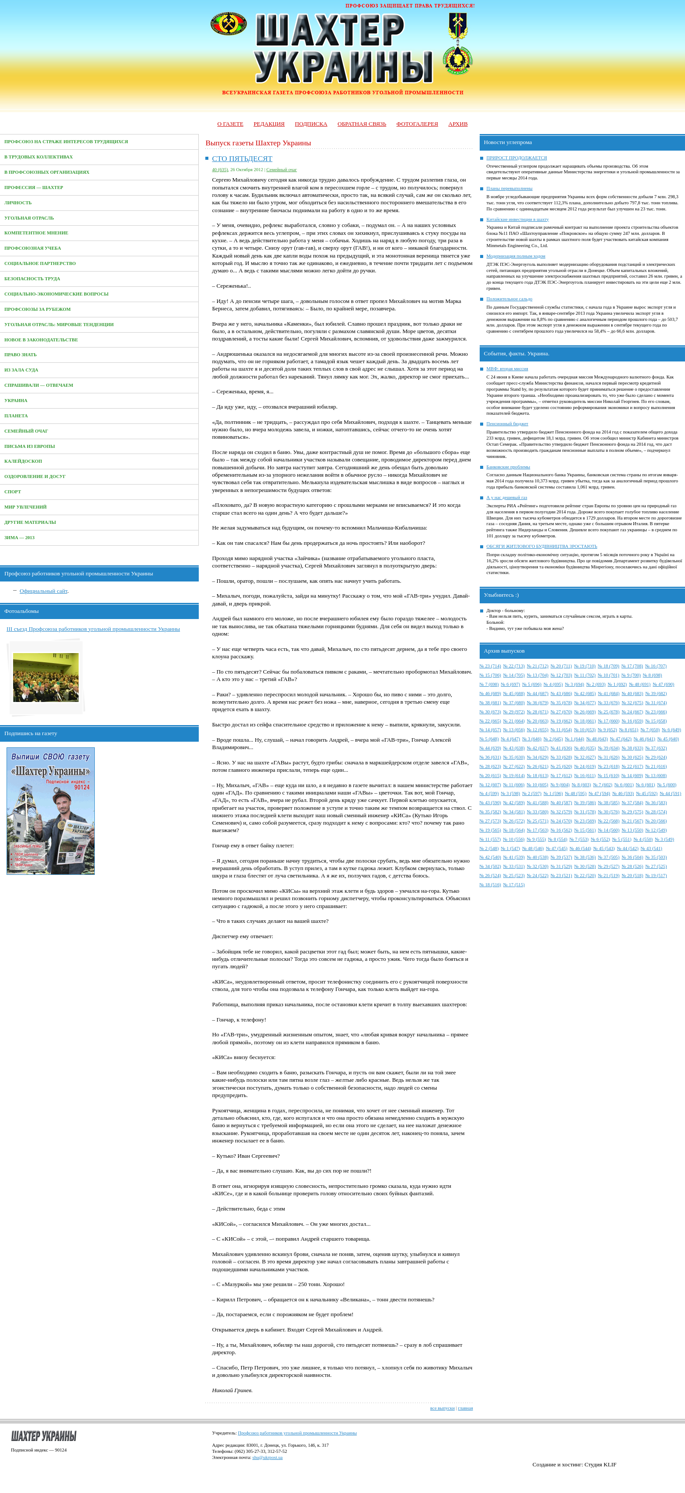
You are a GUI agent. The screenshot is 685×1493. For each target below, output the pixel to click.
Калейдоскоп (23, 461)
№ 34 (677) (585, 702)
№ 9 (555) (536, 839)
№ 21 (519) (608, 875)
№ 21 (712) (537, 666)
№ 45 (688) (514, 693)
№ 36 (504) (632, 857)
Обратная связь (362, 123)
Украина (16, 400)
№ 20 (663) (537, 721)
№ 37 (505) (608, 857)
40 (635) (220, 169)
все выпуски (442, 1408)
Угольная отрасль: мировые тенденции (59, 324)
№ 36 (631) (490, 757)
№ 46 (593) (623, 793)
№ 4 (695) (553, 684)
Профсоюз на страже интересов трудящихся (66, 141)
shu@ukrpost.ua (268, 1457)
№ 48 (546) (532, 848)
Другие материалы (30, 522)
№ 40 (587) (561, 802)
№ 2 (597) (531, 793)
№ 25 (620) (561, 766)
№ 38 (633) (632, 748)
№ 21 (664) (514, 721)
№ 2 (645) (553, 738)
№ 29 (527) (608, 866)
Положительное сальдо (510, 298)
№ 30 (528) (585, 866)
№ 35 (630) (514, 757)
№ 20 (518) (632, 875)
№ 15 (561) (585, 830)
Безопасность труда (32, 278)
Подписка (311, 123)
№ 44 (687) (537, 693)
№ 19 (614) (514, 775)
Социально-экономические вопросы (56, 294)
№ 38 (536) (585, 857)
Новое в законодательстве (41, 339)
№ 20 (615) (490, 775)
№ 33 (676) (608, 702)
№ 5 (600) (666, 784)
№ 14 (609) (632, 775)
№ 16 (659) (632, 721)
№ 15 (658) (656, 721)
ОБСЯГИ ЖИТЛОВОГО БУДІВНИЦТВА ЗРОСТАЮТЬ (542, 546)
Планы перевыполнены (510, 188)
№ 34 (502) (490, 866)
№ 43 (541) (651, 848)
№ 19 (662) (561, 721)
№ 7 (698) (489, 684)
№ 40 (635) (585, 748)
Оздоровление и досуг (35, 476)
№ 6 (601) (624, 784)
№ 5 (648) (489, 738)
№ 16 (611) (585, 775)
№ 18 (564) (514, 830)
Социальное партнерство (40, 263)
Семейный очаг (26, 431)
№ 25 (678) (608, 711)
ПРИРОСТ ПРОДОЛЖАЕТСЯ (517, 157)
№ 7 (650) (650, 729)
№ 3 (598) (510, 793)
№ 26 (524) (490, 875)
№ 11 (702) (585, 675)
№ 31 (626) (608, 757)
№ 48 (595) (575, 793)
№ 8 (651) (628, 729)
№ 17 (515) (514, 884)
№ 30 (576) (608, 811)
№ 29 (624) (656, 757)
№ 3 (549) (664, 839)
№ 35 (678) (561, 702)
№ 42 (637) (537, 748)
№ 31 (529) (561, 866)
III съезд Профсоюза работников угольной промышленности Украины (93, 629)
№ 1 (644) (574, 738)
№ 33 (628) (561, 757)
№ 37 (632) (656, 748)
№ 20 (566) (656, 821)
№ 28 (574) (656, 811)
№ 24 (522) (537, 875)
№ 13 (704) (537, 675)
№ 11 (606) (514, 784)
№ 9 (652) (607, 729)
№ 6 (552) (600, 839)
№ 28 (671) (537, 711)
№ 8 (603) (581, 784)
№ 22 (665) (490, 721)
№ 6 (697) (510, 684)
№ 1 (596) (553, 793)
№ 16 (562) (561, 830)
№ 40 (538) (537, 857)
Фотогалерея (417, 123)
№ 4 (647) (510, 738)
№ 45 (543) (604, 848)
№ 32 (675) (632, 702)
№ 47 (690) (663, 684)
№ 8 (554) (557, 839)
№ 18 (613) (537, 775)
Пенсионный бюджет (508, 423)
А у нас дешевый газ (507, 497)
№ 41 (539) (514, 857)
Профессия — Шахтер (33, 187)
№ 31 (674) (656, 702)
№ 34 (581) (514, 811)
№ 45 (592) (646, 793)
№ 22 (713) (514, 666)
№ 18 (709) (608, 666)
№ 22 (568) (608, 821)
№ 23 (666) (656, 711)
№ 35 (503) (656, 857)
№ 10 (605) (537, 784)
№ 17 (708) (632, 666)
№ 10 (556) (513, 839)
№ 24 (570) (561, 821)
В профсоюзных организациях (47, 172)
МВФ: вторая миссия (507, 368)
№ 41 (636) (561, 748)
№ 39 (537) (561, 857)
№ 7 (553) (578, 839)
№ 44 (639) (490, 748)
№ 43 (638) (514, 748)
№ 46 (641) (644, 738)
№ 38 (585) (608, 802)
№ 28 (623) (490, 766)
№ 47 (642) (620, 738)
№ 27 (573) (490, 821)
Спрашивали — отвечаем (38, 385)
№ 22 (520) (585, 875)
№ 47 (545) (556, 848)
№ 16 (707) (656, 666)
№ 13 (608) (656, 775)
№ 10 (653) (584, 729)
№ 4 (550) (643, 839)
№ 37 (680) (514, 702)
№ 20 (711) (561, 666)
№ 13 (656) (514, 729)
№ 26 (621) (537, 766)
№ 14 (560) (608, 830)
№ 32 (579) (561, 811)
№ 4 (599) (489, 793)
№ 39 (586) (585, 802)
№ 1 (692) (617, 684)
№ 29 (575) (632, 811)
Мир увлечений (25, 507)
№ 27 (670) (561, 711)
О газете (230, 123)
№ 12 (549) (656, 830)
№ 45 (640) (668, 738)
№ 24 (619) (585, 766)
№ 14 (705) (514, 675)
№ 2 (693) (595, 684)
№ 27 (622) (514, 766)
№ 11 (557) (490, 839)
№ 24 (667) (632, 711)
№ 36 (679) (537, 702)
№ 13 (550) (632, 830)
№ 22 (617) (632, 766)
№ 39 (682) (656, 693)
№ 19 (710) (584, 666)
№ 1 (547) (510, 848)
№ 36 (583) (656, 802)
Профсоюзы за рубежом (37, 309)
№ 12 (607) (490, 784)
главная (465, 1408)
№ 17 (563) (537, 830)
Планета (16, 415)
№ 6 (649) (671, 729)
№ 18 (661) (585, 721)
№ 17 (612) (561, 775)
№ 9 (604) (560, 784)
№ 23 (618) (608, 766)
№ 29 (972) (514, 711)
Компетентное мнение (36, 232)
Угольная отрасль (29, 218)
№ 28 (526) (632, 866)
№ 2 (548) (489, 848)
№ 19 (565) (490, 830)
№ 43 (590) (490, 802)
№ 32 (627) (585, 757)
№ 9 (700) (631, 675)
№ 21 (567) (632, 821)
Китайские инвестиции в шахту (518, 219)
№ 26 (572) (514, 821)
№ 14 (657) (490, 729)
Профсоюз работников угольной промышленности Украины (297, 1433)
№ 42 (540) (490, 857)
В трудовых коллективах (38, 157)
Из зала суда (21, 370)
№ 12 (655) (537, 729)
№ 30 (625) (632, 757)
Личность (18, 202)
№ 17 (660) (608, 721)
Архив (457, 123)
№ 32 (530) (537, 866)
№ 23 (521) (561, 875)
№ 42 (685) (585, 693)
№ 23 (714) (490, 666)
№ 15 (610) (608, 775)
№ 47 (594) (599, 793)
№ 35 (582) (490, 811)
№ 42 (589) (514, 802)
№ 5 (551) (621, 839)
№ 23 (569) (585, 821)
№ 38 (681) (490, 702)
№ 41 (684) (608, 693)
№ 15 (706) (490, 675)
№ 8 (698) (652, 675)
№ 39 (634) (608, 748)
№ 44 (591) (670, 793)
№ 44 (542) (627, 848)
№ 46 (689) (490, 693)
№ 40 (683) (632, 693)
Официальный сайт (43, 591)
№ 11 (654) (561, 729)
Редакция (268, 123)
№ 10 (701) (608, 675)
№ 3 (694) (574, 684)
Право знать (20, 354)
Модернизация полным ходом (516, 256)
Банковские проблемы (508, 466)
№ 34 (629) (537, 757)
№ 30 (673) (490, 711)
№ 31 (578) (585, 811)
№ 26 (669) (585, 711)
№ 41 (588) (537, 802)
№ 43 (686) (561, 693)
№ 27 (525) (656, 866)
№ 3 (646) (531, 738)
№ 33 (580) (537, 811)
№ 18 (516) (490, 884)
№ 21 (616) (656, 766)
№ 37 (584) (632, 802)
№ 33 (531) (514, 866)
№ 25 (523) (514, 875)
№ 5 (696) (531, 684)
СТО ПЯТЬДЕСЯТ (242, 159)
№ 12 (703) (561, 675)
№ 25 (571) (537, 821)
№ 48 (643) (597, 738)
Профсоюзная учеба (32, 248)
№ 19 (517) (656, 875)
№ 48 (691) (639, 684)
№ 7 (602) (602, 784)
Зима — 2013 (19, 537)
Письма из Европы (29, 446)
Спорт (12, 491)
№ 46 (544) (580, 848)
